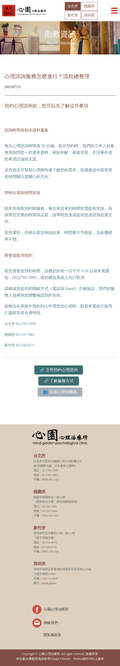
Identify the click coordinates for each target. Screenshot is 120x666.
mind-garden (49, 583)
